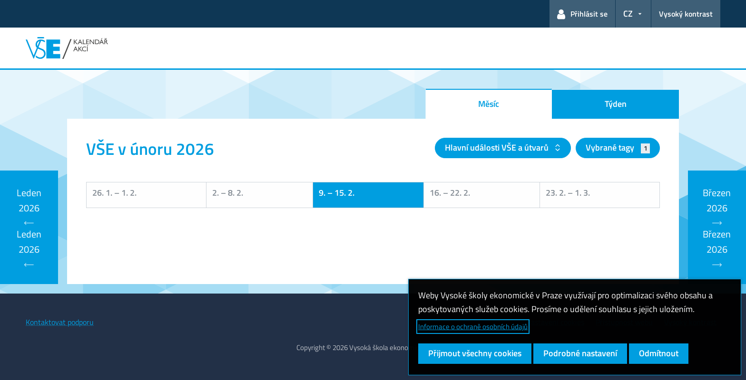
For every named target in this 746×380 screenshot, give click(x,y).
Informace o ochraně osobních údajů (473, 326)
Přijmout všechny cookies (474, 353)
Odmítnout (658, 353)
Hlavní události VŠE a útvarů (497, 147)
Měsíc (488, 103)
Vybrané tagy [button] (618, 147)
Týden (616, 103)
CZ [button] (628, 13)
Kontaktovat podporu (60, 322)
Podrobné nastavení (580, 353)
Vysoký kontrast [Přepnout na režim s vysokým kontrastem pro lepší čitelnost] (686, 13)
